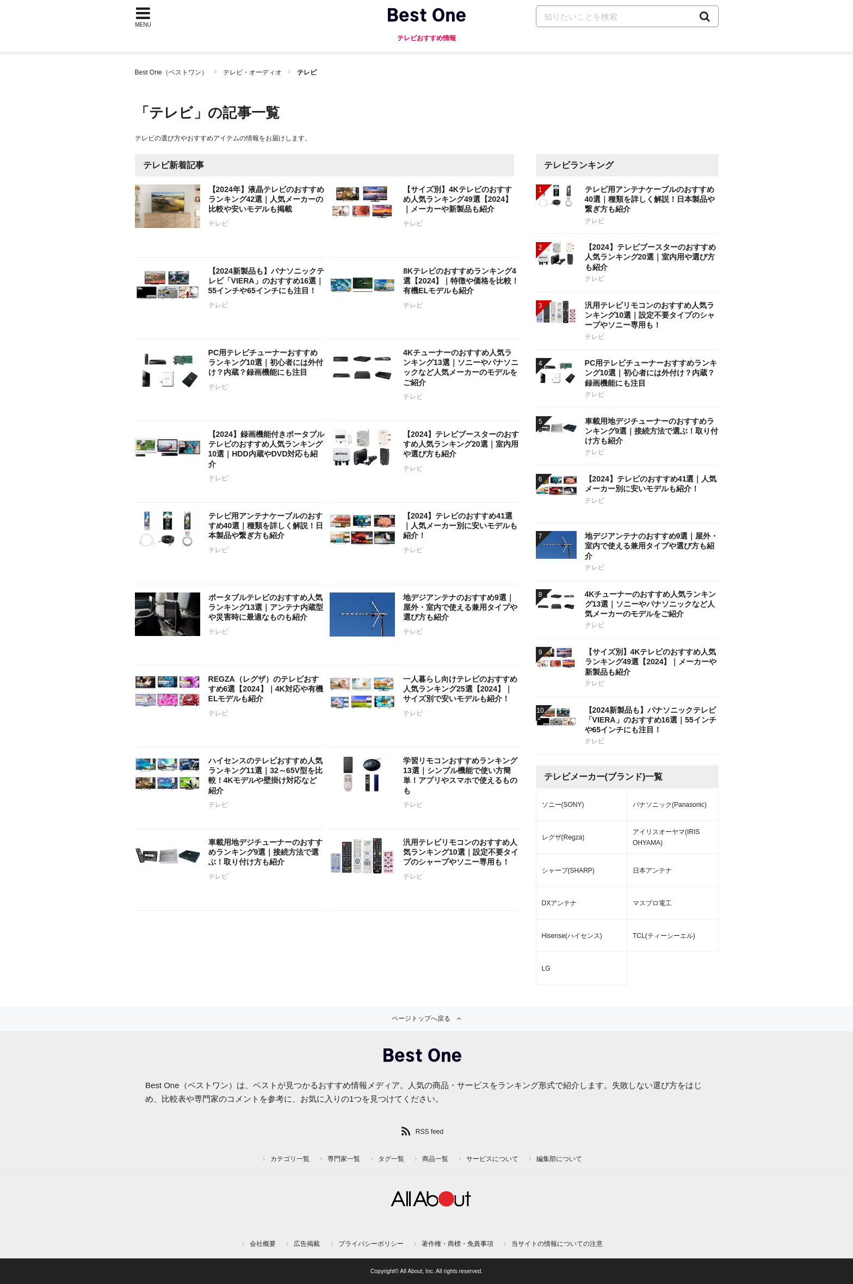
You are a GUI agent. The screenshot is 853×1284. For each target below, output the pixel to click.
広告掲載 (307, 1244)
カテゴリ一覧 (290, 1159)
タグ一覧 (391, 1159)
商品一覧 (435, 1159)
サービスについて (492, 1159)
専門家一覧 (343, 1159)
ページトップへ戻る (421, 1018)
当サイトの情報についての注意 (557, 1244)
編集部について (559, 1159)
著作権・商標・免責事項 (457, 1244)
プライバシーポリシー (371, 1244)
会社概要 (263, 1244)
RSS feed (429, 1131)
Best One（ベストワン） (171, 72)
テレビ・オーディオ (252, 72)
